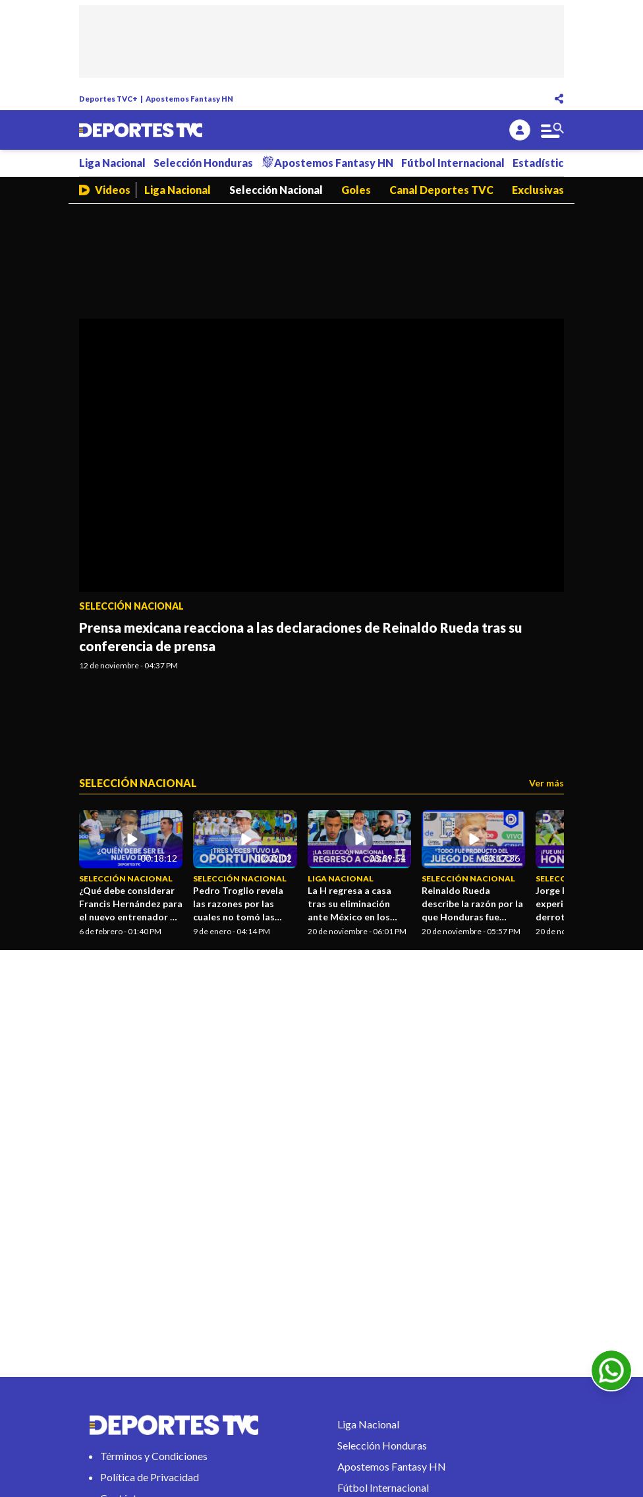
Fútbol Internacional (453, 162)
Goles (356, 189)
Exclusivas (538, 189)
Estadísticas (543, 162)
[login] (519, 130)
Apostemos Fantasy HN (189, 98)
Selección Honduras (203, 162)
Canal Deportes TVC (441, 189)
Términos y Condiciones (154, 1455)
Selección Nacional (276, 189)
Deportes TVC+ (108, 98)
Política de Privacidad (149, 1477)
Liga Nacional (112, 162)
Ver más (546, 782)
